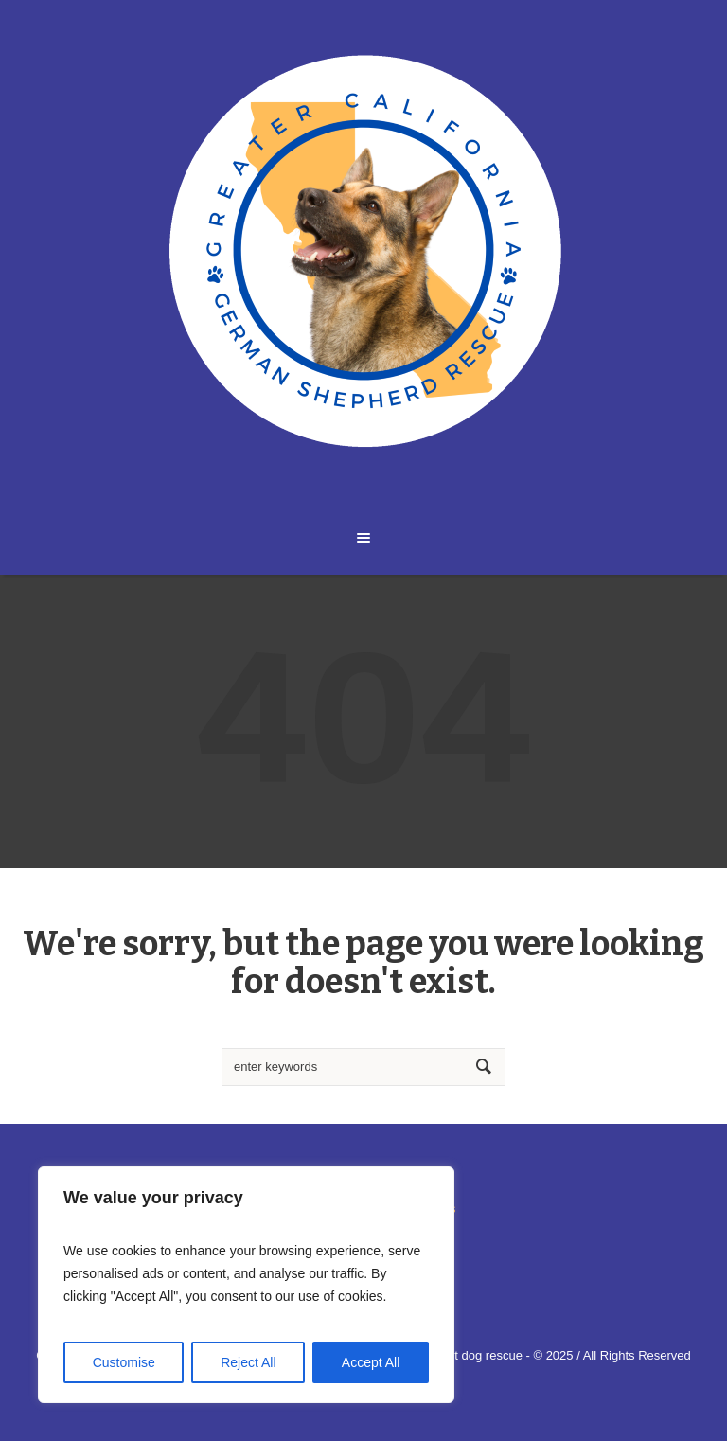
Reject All (248, 1362)
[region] (246, 1284)
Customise (124, 1362)
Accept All (370, 1362)
